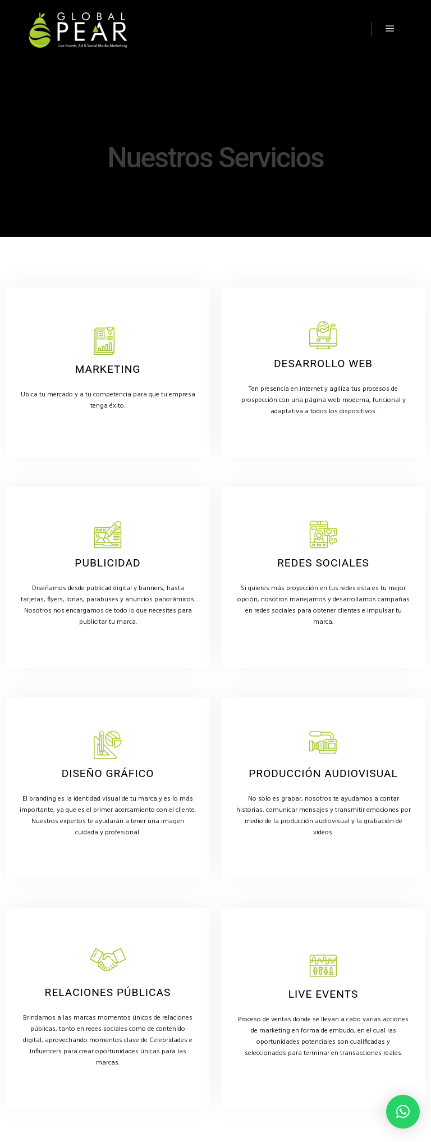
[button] (403, 1112)
